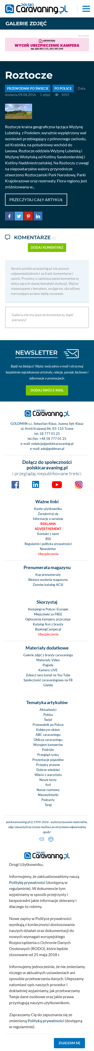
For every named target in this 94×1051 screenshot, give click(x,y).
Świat (48, 720)
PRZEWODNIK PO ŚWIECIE (27, 88)
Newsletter (48, 549)
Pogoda (48, 665)
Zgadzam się (69, 1043)
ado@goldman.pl (52, 449)
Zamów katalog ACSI (48, 585)
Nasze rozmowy (48, 790)
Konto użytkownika (48, 509)
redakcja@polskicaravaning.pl (52, 444)
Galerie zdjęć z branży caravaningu (48, 655)
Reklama (48, 524)
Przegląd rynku (48, 755)
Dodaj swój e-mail (47, 390)
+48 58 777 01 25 (52, 439)
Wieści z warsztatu (48, 775)
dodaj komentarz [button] (47, 247)
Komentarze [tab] (30, 237)
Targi (48, 805)
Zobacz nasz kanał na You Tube (48, 675)
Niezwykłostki (48, 795)
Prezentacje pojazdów (48, 760)
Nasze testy (48, 780)
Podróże (48, 750)
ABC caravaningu (48, 735)
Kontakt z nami (48, 534)
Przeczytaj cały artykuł (36, 199)
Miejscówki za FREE (48, 614)
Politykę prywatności (27, 882)
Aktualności (48, 710)
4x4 (48, 785)
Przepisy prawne (48, 765)
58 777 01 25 (50, 434)
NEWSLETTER (36, 352)
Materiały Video (48, 660)
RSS (48, 539)
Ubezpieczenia (48, 554)
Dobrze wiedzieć (48, 770)
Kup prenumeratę (48, 575)
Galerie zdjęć (26, 24)
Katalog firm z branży (48, 624)
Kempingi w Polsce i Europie (48, 609)
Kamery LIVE (48, 670)
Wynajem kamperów (48, 745)
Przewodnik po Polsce (48, 725)
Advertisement (48, 529)
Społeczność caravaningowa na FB (48, 680)
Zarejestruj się (48, 514)
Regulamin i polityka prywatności (48, 544)
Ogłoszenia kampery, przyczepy (48, 619)
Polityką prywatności (46, 1020)
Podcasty (48, 800)
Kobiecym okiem (48, 730)
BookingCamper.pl (48, 629)
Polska (48, 715)
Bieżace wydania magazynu (48, 580)
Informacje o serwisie (48, 519)
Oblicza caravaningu (48, 740)
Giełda (48, 685)
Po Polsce (63, 88)
